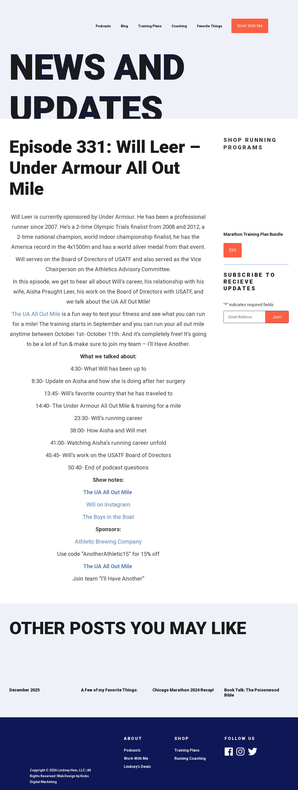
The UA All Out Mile (36, 314)
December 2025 (24, 689)
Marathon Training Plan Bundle (253, 234)
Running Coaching (190, 758)
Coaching (179, 26)
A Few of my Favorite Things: (109, 689)
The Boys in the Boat (108, 517)
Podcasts (103, 26)
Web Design (66, 776)
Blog (124, 26)
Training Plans (150, 26)
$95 (232, 250)
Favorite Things (209, 26)
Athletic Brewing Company (108, 541)
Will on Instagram (108, 504)
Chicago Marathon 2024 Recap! (183, 689)
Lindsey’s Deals (137, 766)
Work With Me (250, 25)
